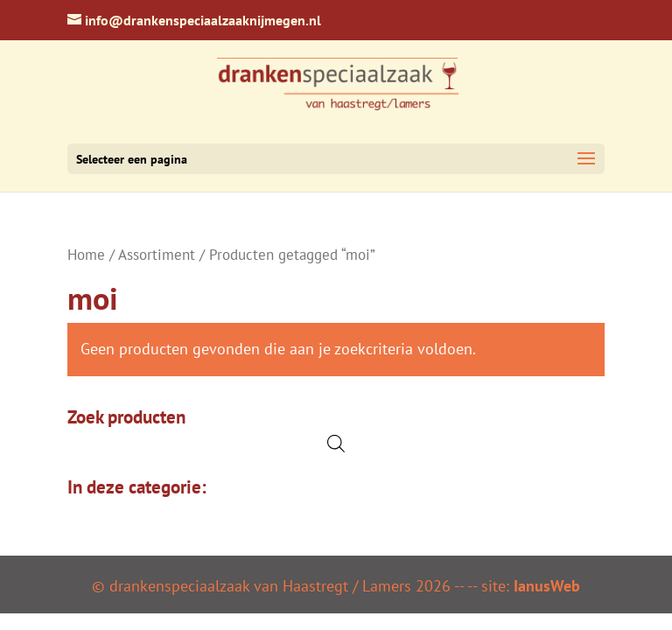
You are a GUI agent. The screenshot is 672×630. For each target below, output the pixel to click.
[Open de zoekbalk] (336, 443)
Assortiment (156, 254)
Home (86, 254)
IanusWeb (547, 586)
